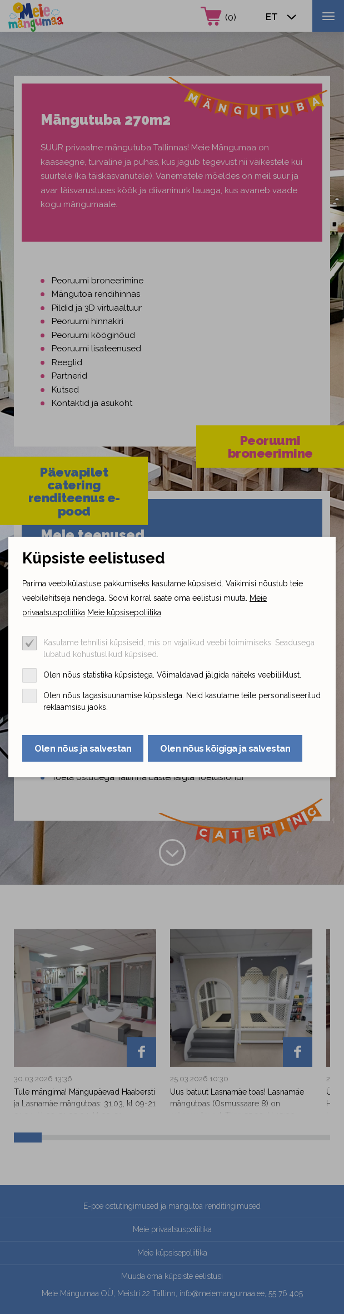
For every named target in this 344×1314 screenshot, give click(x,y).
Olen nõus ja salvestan (82, 748)
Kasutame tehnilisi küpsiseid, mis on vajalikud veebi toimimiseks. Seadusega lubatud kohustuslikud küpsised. (179, 648)
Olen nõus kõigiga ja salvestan (225, 748)
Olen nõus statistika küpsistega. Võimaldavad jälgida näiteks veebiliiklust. (172, 674)
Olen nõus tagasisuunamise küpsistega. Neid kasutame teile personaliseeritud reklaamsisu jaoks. (182, 701)
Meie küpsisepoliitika (124, 612)
